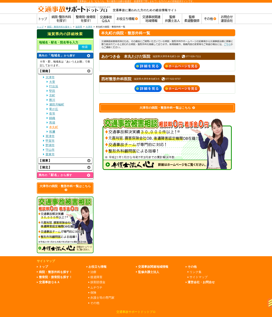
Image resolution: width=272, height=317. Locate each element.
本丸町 (53, 127)
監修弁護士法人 (148, 272)
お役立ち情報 (97, 266)
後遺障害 (96, 277)
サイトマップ (198, 277)
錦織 (52, 118)
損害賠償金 (97, 282)
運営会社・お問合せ (201, 282)
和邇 (52, 131)
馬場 (52, 122)
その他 (94, 303)
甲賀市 (50, 140)
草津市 (50, 136)
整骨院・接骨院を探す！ (55, 277)
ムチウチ (96, 287)
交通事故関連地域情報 (153, 266)
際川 (52, 100)
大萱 (52, 81)
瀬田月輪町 (56, 104)
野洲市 (50, 145)
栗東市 (50, 154)
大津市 (89, 26)
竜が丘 (53, 109)
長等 (52, 113)
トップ (40, 26)
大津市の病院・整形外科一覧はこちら (167, 107)
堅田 (52, 91)
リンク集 (195, 272)
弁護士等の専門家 (102, 297)
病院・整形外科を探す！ (59, 26)
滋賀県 (78, 26)
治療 (93, 272)
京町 (52, 95)
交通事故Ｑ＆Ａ (49, 282)
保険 (93, 292)
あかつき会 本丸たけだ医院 (125, 56)
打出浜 (53, 86)
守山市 (50, 149)
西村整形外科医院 (116, 79)
